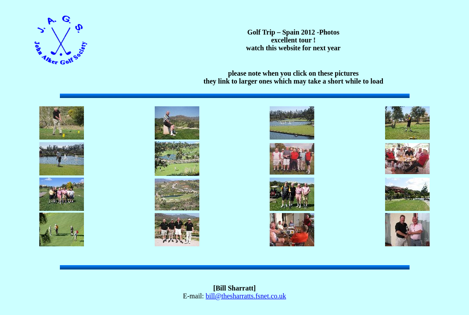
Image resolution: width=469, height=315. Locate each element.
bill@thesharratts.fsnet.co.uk (245, 296)
